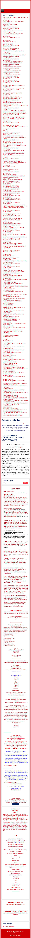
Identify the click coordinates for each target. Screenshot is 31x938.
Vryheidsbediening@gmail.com (17, 649)
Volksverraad (10, 842)
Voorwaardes (18, 935)
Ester (15, 862)
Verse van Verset (15, 848)
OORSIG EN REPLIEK (16, 671)
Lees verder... (15, 803)
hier (25, 505)
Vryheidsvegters (7, 573)
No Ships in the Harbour (15, 851)
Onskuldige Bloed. (16, 582)
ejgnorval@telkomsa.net (9, 495)
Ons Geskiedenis (15, 885)
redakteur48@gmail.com (16, 668)
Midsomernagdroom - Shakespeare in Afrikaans (15, 866)
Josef (15, 880)
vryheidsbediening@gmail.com (10, 765)
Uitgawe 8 (16, 686)
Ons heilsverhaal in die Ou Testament (15, 853)
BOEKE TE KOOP (16, 798)
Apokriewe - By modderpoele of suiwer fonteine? (15, 864)
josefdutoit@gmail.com (15, 746)
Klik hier (5, 824)
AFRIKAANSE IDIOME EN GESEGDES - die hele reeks (17, 913)
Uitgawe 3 (16, 679)
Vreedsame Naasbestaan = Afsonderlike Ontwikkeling (15, 849)
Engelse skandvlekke (15, 887)
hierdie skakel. (24, 504)
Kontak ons (12, 935)
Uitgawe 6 (16, 683)
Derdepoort (15, 876)
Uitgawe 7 (16, 685)
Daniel (15, 855)
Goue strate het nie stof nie (15, 875)
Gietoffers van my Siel (16, 789)
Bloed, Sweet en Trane (18, 606)
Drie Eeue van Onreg (15, 884)
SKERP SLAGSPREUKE (18, 904)
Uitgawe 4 (16, 681)
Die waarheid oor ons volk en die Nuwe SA (15, 840)
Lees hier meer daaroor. (11, 565)
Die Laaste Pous (15, 878)
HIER (12, 528)
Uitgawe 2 (16, 678)
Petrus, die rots (15, 858)
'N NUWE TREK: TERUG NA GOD (18, 748)
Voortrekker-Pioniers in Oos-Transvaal (15, 889)
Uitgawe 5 (16, 682)
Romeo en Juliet (15, 860)
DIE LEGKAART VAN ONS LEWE (16, 695)
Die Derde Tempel (16, 869)
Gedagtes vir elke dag (19, 423)
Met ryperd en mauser (15, 873)
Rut (15, 882)
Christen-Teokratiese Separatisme (15, 846)
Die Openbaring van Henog (15, 867)
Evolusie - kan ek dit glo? (15, 857)
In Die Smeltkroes (19, 592)
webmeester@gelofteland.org (16, 616)
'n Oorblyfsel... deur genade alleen (15, 844)
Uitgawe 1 (16, 676)
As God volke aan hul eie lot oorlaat (15, 839)
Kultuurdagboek (19, 447)
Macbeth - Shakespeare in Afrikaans (15, 871)
